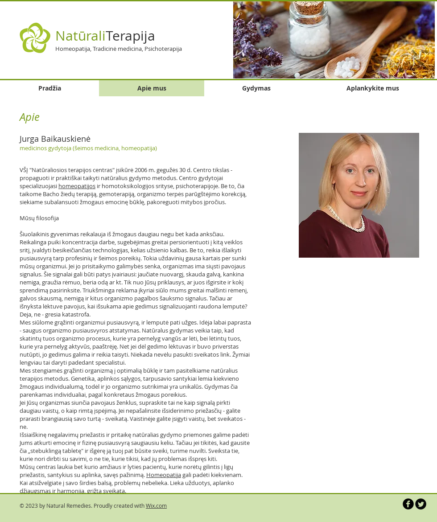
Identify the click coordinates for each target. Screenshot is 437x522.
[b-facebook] (408, 504)
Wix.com (156, 505)
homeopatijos (76, 186)
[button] (334, 39)
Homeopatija (163, 475)
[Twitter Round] (420, 504)
